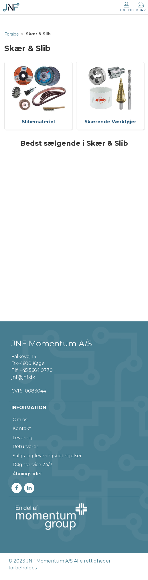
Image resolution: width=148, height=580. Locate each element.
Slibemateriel (38, 121)
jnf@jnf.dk (23, 377)
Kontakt (22, 428)
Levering (23, 437)
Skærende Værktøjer (110, 121)
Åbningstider (27, 474)
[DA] (11, 7)
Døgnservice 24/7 (32, 464)
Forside (11, 34)
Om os (20, 419)
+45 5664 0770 (36, 370)
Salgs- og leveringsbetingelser (47, 455)
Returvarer (25, 446)
